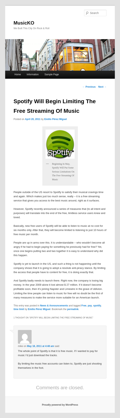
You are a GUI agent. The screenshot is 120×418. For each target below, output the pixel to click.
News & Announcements (54, 305)
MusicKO (24, 23)
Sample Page (52, 74)
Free (83, 305)
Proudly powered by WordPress (60, 404)
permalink (73, 309)
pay (90, 305)
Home (18, 74)
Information (33, 74)
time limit (19, 309)
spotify (97, 305)
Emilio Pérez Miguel (55, 119)
